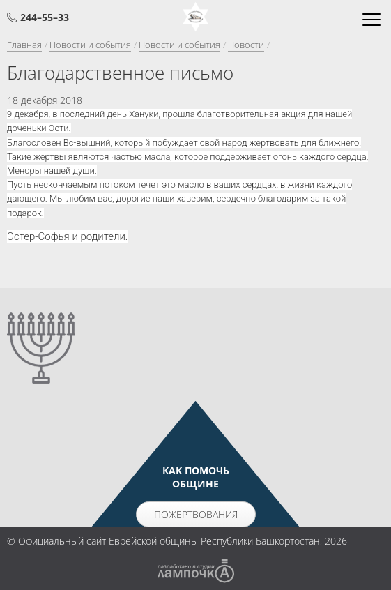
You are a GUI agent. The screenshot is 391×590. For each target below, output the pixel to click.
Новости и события (90, 44)
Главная (24, 44)
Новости (246, 44)
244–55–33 (44, 17)
